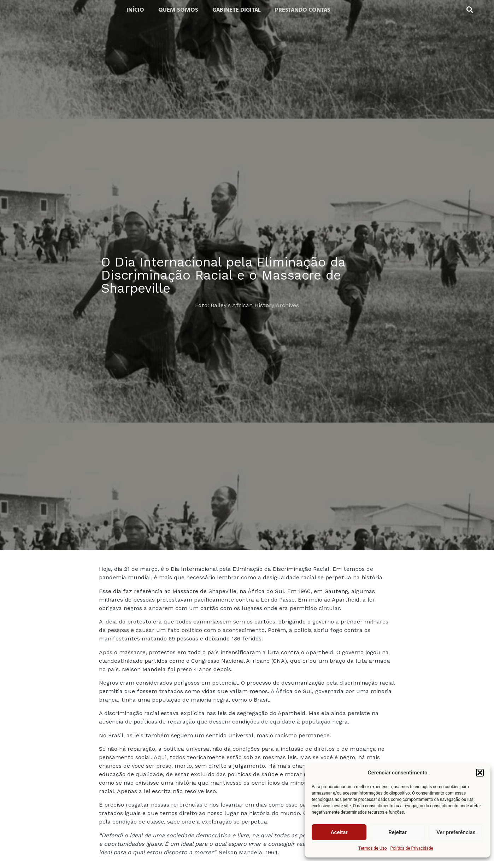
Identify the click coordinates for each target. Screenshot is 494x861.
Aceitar (339, 832)
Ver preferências (455, 832)
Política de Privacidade (411, 848)
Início (135, 9)
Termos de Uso (372, 848)
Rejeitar (397, 832)
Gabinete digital (236, 9)
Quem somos (178, 9)
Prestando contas (302, 9)
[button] (479, 772)
